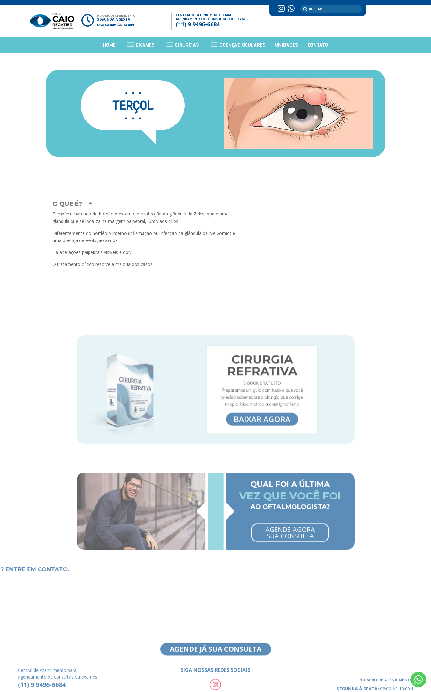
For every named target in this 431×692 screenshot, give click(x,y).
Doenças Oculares (242, 45)
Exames (145, 45)
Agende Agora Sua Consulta (264, 525)
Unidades (286, 45)
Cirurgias (187, 45)
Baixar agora (246, 408)
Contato (318, 45)
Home (109, 45)
